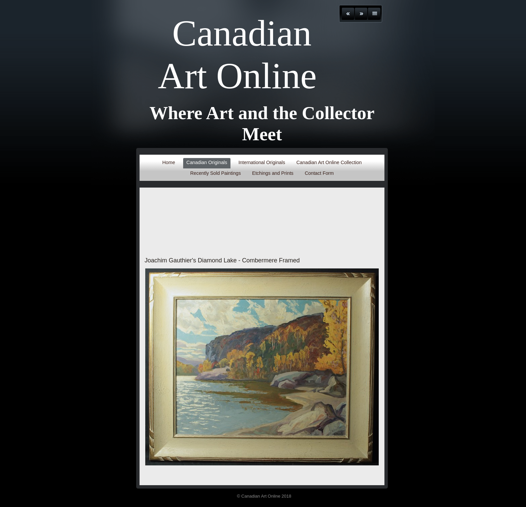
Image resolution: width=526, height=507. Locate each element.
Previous (348, 14)
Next (361, 14)
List (374, 14)
